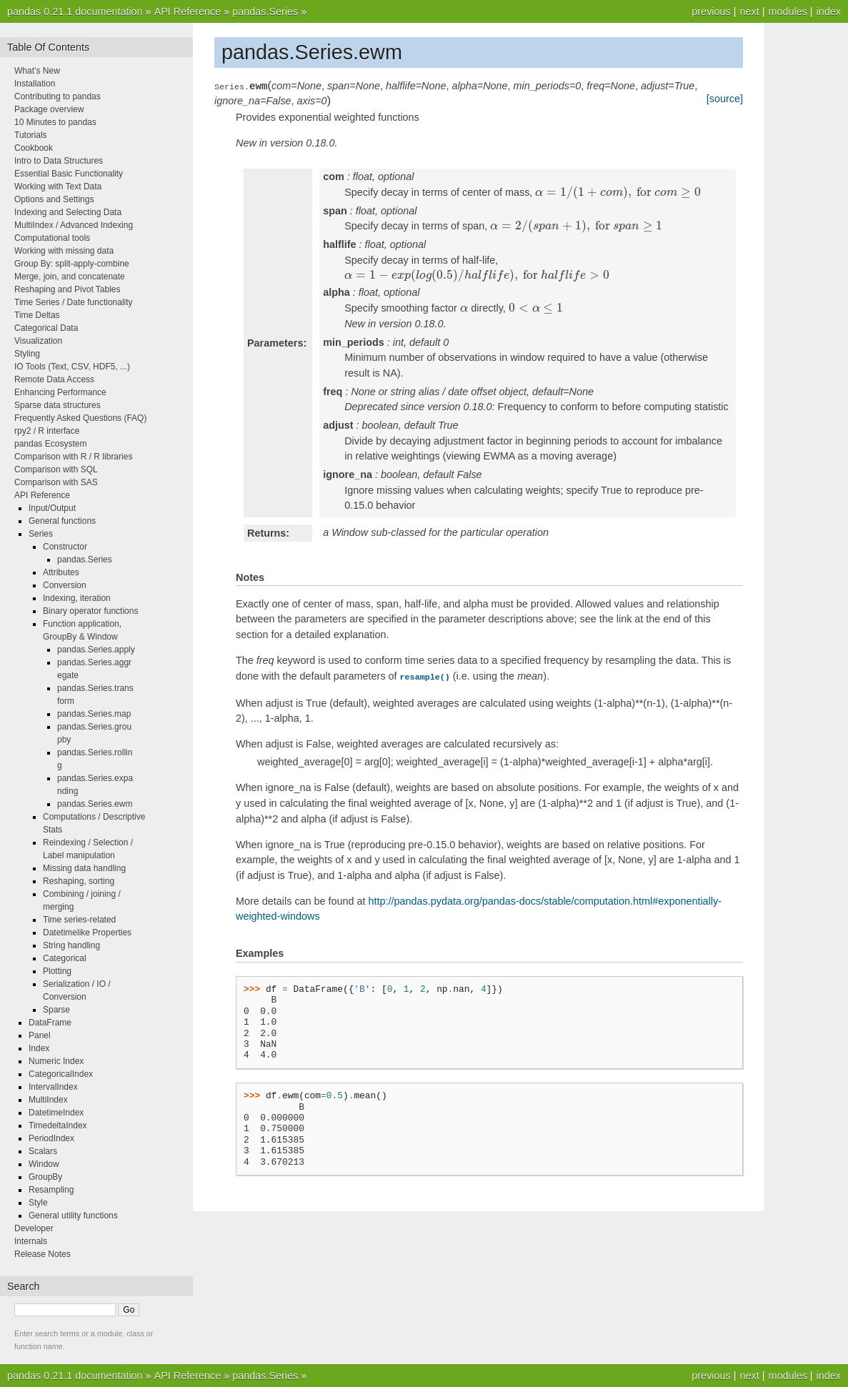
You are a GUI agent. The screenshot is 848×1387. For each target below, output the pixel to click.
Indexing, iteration (77, 598)
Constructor (65, 547)
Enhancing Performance (60, 392)
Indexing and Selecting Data (67, 212)
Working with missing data (64, 251)
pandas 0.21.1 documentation (75, 11)
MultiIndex (48, 1100)
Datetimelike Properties (87, 933)
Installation (34, 84)
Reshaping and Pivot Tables (67, 289)
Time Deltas (37, 315)
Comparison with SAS (56, 482)
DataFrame (50, 1023)
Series (41, 534)
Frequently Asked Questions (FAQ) (80, 418)
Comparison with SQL (56, 469)
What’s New (37, 71)
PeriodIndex (51, 1138)
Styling (27, 354)
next (749, 11)
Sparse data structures (57, 405)
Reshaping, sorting (78, 881)
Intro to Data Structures (58, 161)
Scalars (43, 1151)
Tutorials (30, 135)
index (829, 11)
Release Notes (42, 1254)
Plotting (57, 971)
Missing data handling (84, 868)
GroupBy (45, 1177)
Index (39, 1048)
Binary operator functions (90, 611)
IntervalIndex (53, 1087)
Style (38, 1203)
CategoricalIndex (61, 1074)
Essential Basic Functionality (68, 174)
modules (787, 11)
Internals (30, 1241)
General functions (62, 521)
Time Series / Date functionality (73, 302)
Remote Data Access (54, 379)
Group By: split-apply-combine (71, 264)
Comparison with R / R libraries (73, 457)
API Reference (187, 11)
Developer (34, 1228)
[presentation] (617, 192)
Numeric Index (56, 1061)
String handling (71, 945)
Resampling (51, 1190)
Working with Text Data (57, 187)
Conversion (64, 585)
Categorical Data (46, 328)
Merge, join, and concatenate (69, 277)
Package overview (49, 109)
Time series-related (79, 920)
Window (44, 1164)
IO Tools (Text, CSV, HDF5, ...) (72, 367)
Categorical (64, 958)
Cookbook (33, 148)
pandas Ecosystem (50, 444)
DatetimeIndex (56, 1113)
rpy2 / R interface (46, 431)
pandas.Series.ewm (94, 804)
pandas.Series (265, 11)
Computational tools (52, 238)
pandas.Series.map (94, 714)
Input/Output (52, 508)
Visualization (38, 341)
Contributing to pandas (57, 96)
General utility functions (73, 1215)
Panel (40, 1035)
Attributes (61, 572)
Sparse (56, 1010)
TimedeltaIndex (58, 1125)
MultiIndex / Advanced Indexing (73, 225)
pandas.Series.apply (96, 650)
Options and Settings (54, 199)
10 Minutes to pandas (55, 122)
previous (711, 11)
